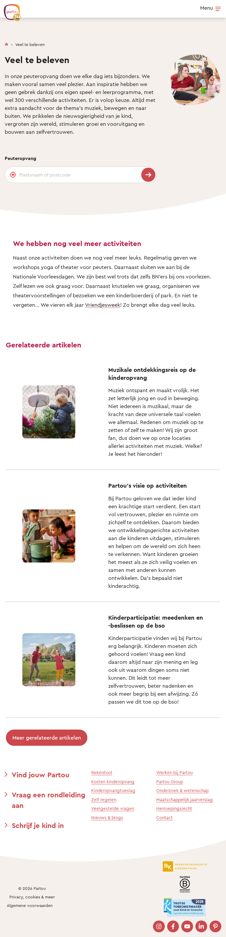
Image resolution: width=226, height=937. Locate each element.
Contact (164, 817)
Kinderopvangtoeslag (113, 790)
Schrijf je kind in (38, 825)
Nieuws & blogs (107, 817)
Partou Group (169, 781)
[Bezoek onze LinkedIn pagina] (201, 926)
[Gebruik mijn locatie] (12, 174)
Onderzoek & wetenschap (182, 790)
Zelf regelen (103, 799)
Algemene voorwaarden (30, 905)
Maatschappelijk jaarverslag (184, 799)
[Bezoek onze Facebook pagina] (173, 926)
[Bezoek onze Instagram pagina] (159, 926)
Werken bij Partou (174, 772)
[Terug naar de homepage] (9, 9)
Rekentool (101, 772)
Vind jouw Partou (40, 774)
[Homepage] (6, 43)
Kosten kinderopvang (112, 781)
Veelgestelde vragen (112, 808)
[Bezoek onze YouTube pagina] (187, 926)
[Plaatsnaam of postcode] (81, 174)
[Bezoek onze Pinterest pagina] (215, 926)
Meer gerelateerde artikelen (46, 737)
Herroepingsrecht (174, 808)
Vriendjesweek (102, 304)
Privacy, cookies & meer (32, 896)
